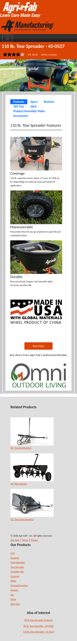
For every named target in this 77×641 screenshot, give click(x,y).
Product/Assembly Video (29, 111)
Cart (12, 553)
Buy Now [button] (38, 346)
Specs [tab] (34, 102)
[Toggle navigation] (7, 38)
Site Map (14, 540)
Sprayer (14, 590)
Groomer (15, 576)
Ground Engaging (19, 585)
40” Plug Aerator (18, 483)
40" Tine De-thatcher (20, 448)
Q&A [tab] (34, 106)
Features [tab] (18, 102)
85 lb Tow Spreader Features (38, 620)
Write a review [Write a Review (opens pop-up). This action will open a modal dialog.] (49, 54)
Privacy (34, 540)
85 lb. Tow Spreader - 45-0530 (38, 626)
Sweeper (14, 557)
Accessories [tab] (20, 116)
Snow (13, 599)
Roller (13, 580)
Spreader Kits (17, 571)
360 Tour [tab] (18, 106)
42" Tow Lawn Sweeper (22, 519)
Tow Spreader (17, 567)
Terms (25, 540)
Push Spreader (17, 562)
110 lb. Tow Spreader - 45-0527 (38, 631)
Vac (12, 594)
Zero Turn (15, 604)
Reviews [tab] (49, 102)
